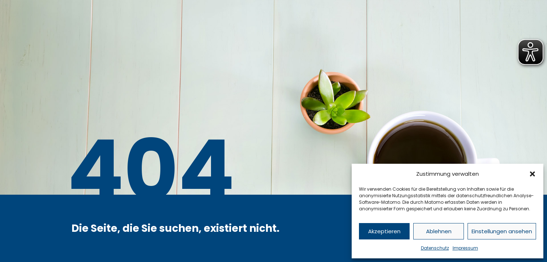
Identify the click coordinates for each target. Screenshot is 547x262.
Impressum (465, 248)
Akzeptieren (384, 231)
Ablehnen (439, 231)
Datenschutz (435, 248)
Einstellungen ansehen (502, 231)
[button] (532, 174)
